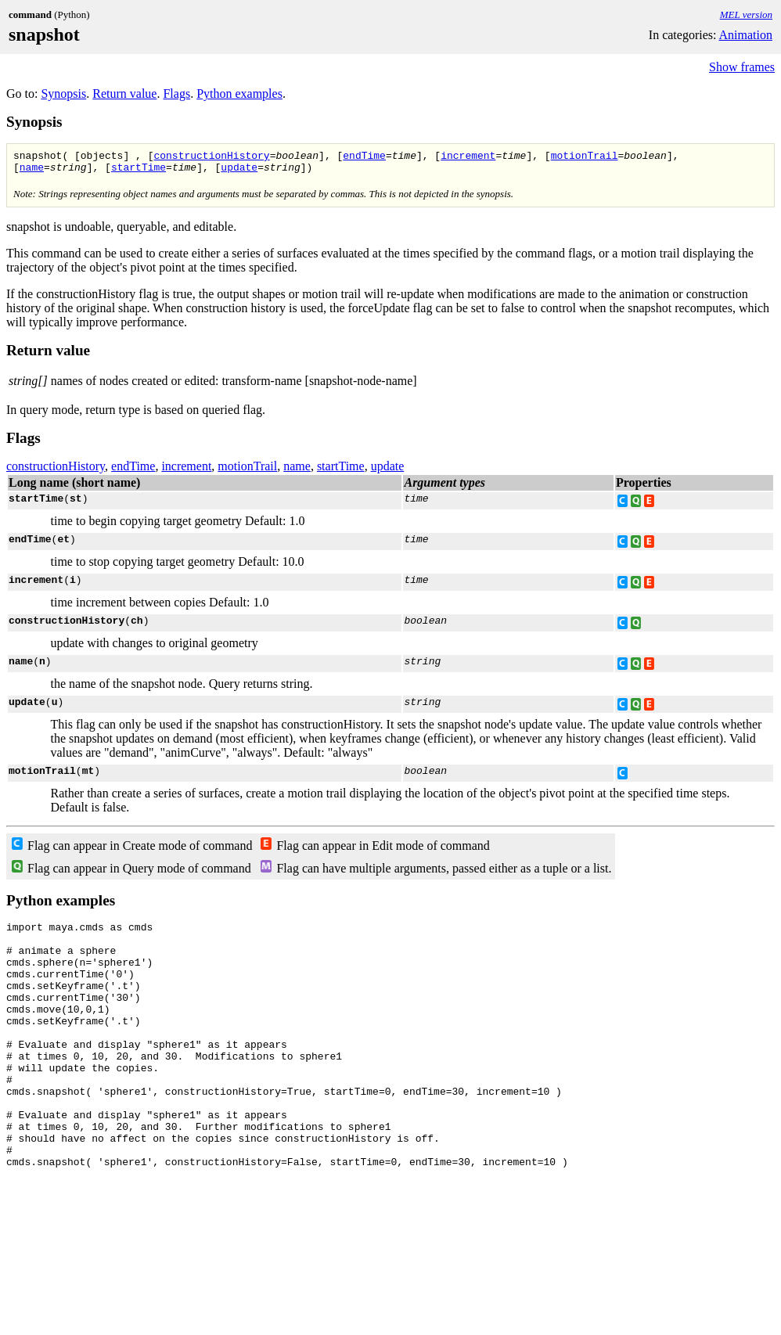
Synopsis (63, 93)
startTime (138, 171)
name (32, 171)
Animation (745, 34)
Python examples (239, 93)
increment (468, 157)
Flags (176, 93)
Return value (124, 93)
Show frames (742, 67)
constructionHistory (211, 157)
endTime (364, 157)
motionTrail (583, 157)
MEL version (746, 14)
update (239, 171)
